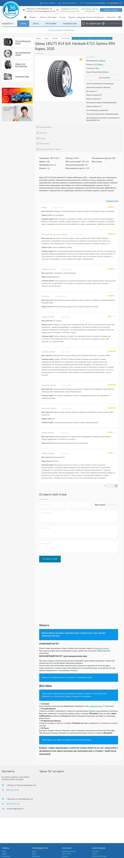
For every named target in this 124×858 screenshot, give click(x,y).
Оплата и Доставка (48, 17)
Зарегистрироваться (69, 3)
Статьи (62, 17)
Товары (33, 17)
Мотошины (51, 23)
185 (48, 161)
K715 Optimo (66, 38)
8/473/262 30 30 (89, 9)
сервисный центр (95, 706)
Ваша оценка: (100, 505)
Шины (23, 23)
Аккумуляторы (70, 23)
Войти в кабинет (49, 3)
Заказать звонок (111, 10)
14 (49, 168)
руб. (117, 3)
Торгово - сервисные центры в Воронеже (86, 17)
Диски (36, 23)
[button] (116, 505)
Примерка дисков (69, 851)
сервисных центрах (101, 648)
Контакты (111, 17)
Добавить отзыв (112, 201)
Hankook (55, 38)
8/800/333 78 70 (69, 9)
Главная (38, 38)
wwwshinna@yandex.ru (15, 808)
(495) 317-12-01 (12, 790)
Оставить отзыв (50, 559)
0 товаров (101, 3)
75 (55, 165)
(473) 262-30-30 (12, 804)
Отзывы (65, 856)
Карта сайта (66, 854)
